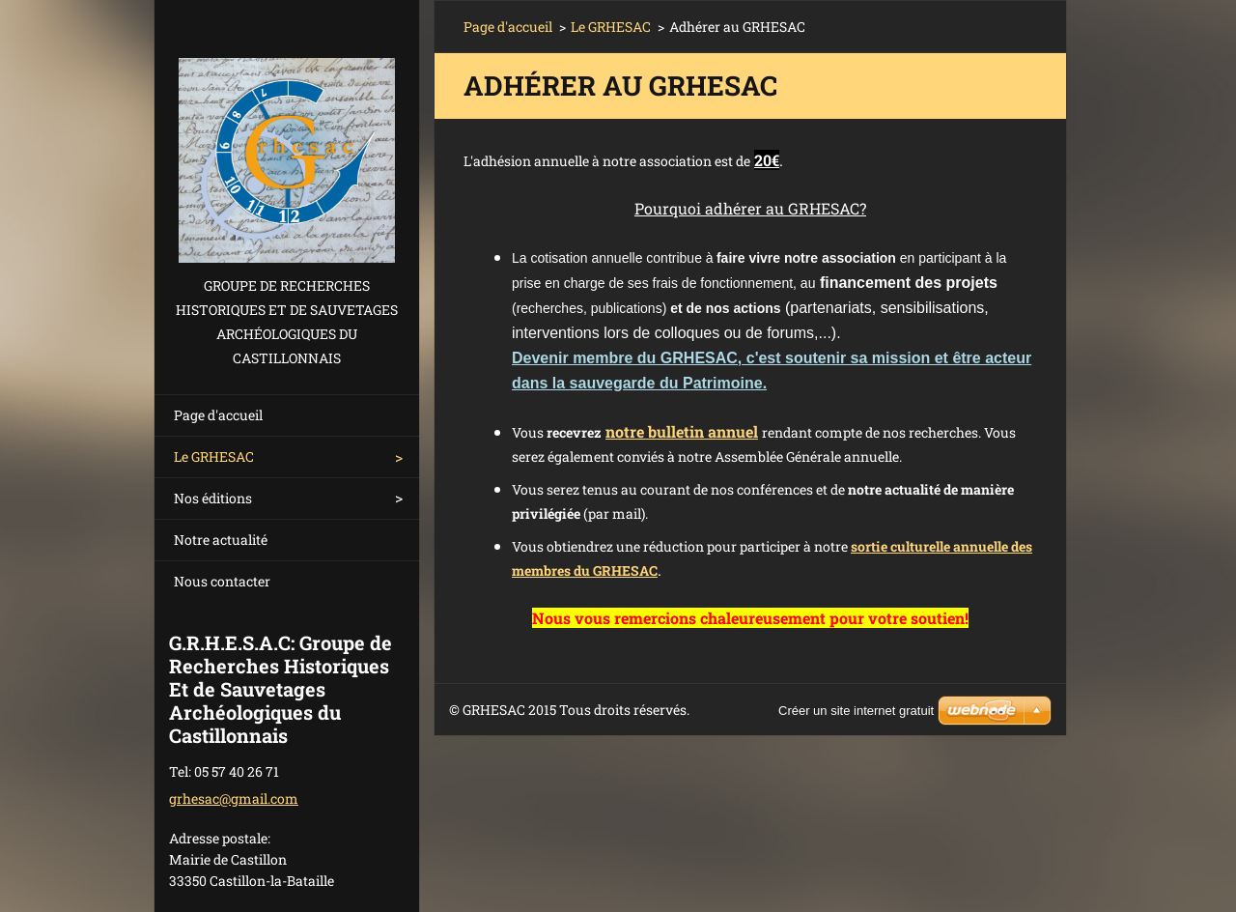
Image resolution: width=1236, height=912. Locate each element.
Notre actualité (220, 539)
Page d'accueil (218, 415)
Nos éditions (213, 498)
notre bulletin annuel (681, 431)
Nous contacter (222, 581)
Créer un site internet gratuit (856, 710)
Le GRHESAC (214, 456)
